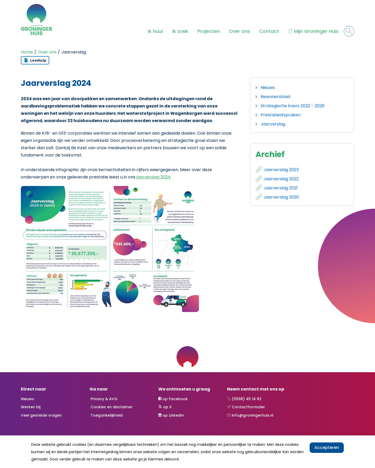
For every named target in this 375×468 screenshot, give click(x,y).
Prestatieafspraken (281, 115)
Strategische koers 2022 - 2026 (292, 106)
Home (27, 52)
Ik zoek (180, 31)
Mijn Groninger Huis (316, 31)
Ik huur (155, 31)
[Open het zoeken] (349, 31)
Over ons (239, 31)
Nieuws (268, 88)
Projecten (208, 31)
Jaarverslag (273, 124)
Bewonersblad (275, 97)
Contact (269, 31)
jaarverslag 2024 (153, 177)
